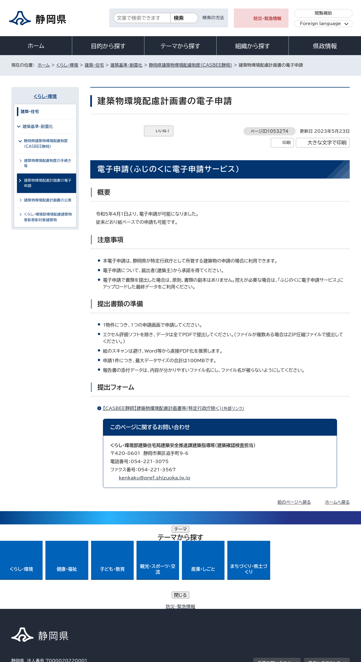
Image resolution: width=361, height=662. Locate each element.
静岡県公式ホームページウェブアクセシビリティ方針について (199, 613)
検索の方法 (213, 18)
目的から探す (108, 46)
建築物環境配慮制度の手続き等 (47, 163)
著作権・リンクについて (37, 613)
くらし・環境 (67, 65)
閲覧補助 (323, 13)
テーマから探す (180, 46)
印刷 (286, 142)
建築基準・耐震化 (126, 65)
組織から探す (252, 46)
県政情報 (325, 46)
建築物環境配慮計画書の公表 (47, 200)
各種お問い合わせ (274, 578)
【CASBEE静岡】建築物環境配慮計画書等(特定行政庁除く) (176, 408)
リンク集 (284, 613)
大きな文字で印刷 (327, 142)
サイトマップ (323, 613)
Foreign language (320, 23)
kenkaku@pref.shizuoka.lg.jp (154, 478)
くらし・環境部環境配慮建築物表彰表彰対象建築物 (48, 217)
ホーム (36, 46)
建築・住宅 (94, 65)
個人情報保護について (101, 613)
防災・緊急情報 (267, 18)
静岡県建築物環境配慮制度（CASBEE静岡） (190, 65)
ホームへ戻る (337, 502)
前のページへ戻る (294, 502)
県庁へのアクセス (324, 578)
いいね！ (163, 131)
